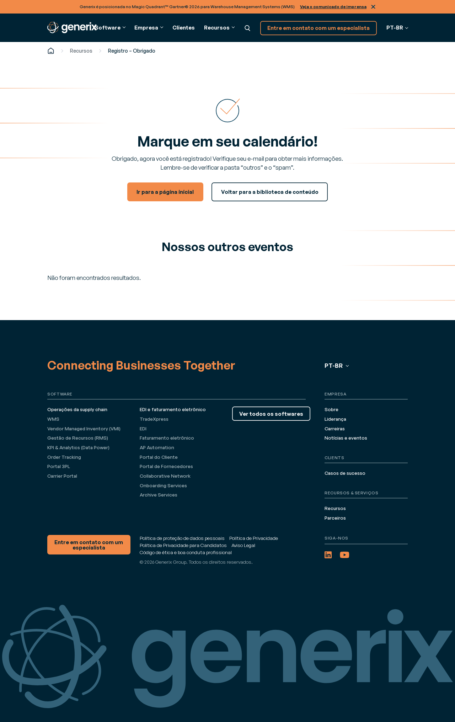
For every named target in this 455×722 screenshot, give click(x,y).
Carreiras (335, 428)
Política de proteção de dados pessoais (182, 538)
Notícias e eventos (346, 438)
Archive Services (158, 495)
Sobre (331, 409)
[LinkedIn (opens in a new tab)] (328, 554)
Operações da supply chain (77, 409)
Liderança (335, 419)
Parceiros (335, 518)
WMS (53, 419)
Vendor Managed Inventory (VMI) (84, 428)
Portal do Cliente (159, 457)
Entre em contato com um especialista (318, 28)
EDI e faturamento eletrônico (173, 409)
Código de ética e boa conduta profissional (186, 552)
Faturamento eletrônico (167, 438)
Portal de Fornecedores (166, 466)
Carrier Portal (62, 476)
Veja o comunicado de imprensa (333, 6)
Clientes (183, 27)
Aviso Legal (243, 545)
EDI (143, 428)
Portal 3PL (58, 466)
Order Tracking (64, 457)
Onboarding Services (163, 485)
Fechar (373, 7)
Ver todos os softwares (271, 413)
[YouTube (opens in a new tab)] (344, 554)
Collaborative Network (165, 476)
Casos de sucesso (345, 473)
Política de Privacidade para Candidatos (183, 545)
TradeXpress (154, 419)
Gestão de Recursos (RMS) (77, 438)
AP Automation (157, 447)
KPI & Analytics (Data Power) (78, 447)
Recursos (81, 51)
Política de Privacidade (253, 538)
